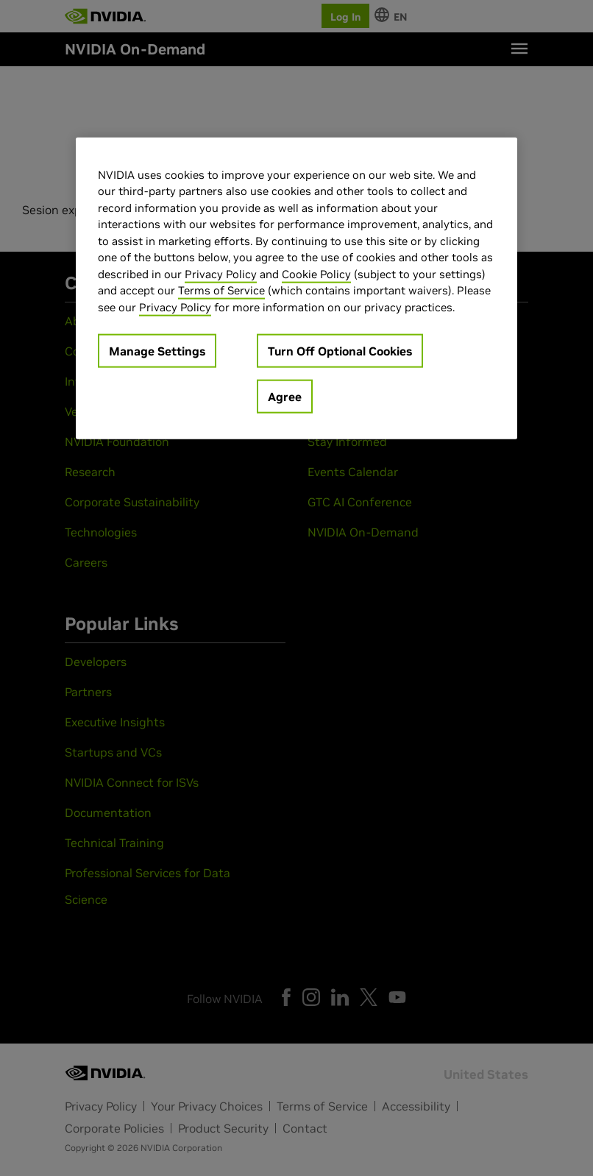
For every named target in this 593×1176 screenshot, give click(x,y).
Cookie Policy (316, 273)
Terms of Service (221, 290)
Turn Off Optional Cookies (340, 351)
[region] (296, 288)
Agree (285, 396)
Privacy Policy (221, 273)
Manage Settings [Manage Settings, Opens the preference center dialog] (157, 351)
